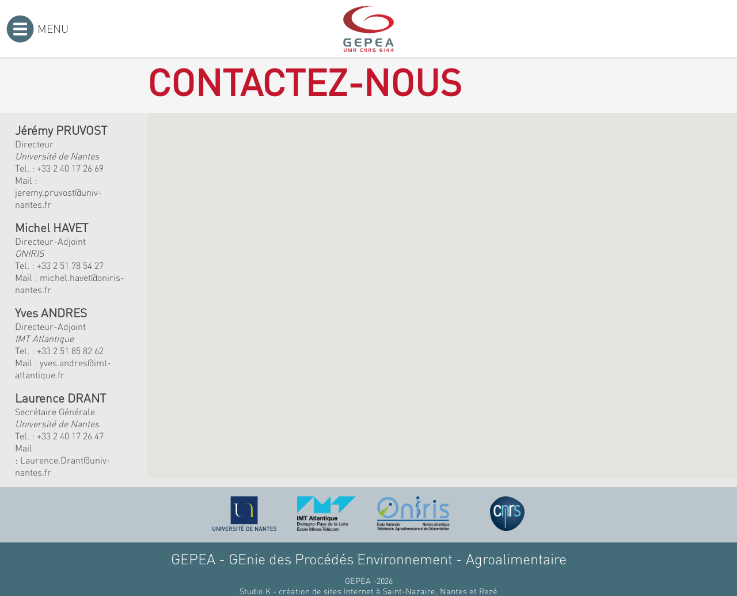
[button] (287, 256)
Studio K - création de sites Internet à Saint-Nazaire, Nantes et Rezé (368, 591)
